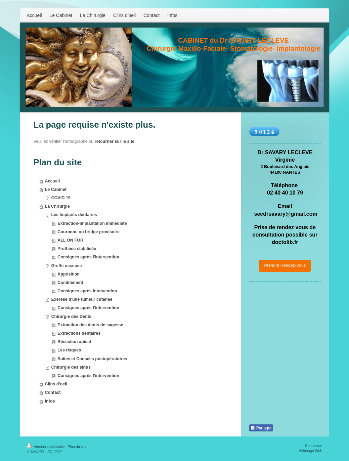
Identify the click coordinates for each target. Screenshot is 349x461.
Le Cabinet (56, 189)
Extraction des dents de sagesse (90, 325)
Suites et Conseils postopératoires (92, 359)
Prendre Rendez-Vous (285, 265)
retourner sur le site (114, 141)
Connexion (313, 446)
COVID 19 (60, 198)
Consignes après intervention (87, 291)
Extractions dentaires (78, 333)
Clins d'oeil (56, 384)
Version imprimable (46, 447)
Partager (261, 428)
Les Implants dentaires (74, 214)
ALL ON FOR (70, 240)
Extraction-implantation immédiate (92, 223)
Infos (50, 401)
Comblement (70, 282)
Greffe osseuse (66, 265)
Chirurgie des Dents (71, 316)
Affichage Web (310, 451)
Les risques (69, 350)
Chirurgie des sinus (71, 367)
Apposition (68, 274)
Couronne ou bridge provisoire (88, 231)
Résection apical (74, 341)
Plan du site (77, 447)
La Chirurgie (57, 206)
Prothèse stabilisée (76, 248)
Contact (53, 392)
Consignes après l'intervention (88, 257)
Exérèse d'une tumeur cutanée (81, 299)
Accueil (52, 181)
